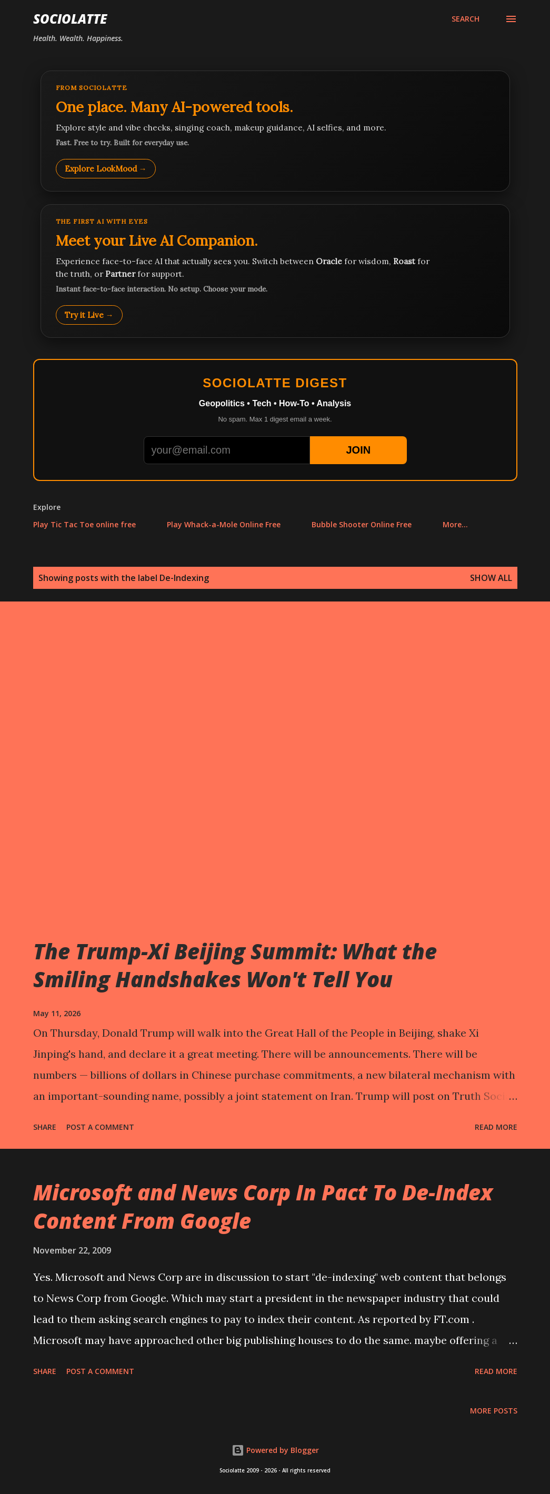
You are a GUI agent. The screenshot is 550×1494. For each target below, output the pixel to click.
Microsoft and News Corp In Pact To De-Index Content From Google (263, 1206)
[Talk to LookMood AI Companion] (275, 271)
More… (455, 524)
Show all (491, 578)
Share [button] (44, 1127)
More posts (493, 1411)
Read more (496, 1127)
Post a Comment (100, 1127)
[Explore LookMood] (275, 131)
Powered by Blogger (275, 1450)
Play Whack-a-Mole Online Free (224, 524)
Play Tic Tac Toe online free (84, 524)
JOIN (358, 450)
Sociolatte (70, 18)
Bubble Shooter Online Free (362, 524)
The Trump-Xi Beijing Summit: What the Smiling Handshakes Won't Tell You (235, 965)
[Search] (465, 19)
